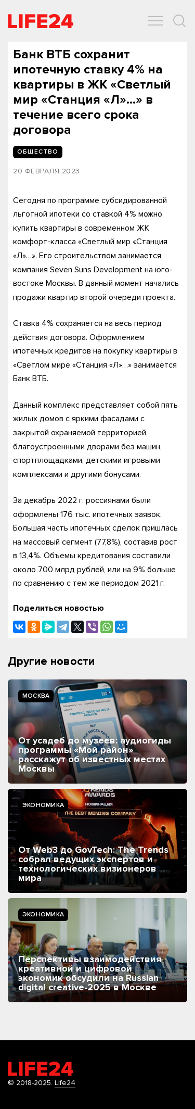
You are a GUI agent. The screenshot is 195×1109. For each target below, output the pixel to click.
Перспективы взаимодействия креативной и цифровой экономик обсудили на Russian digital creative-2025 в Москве (89, 973)
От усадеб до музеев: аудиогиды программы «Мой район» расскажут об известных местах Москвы (94, 754)
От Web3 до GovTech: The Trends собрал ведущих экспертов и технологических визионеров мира (93, 864)
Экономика (43, 805)
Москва (35, 696)
